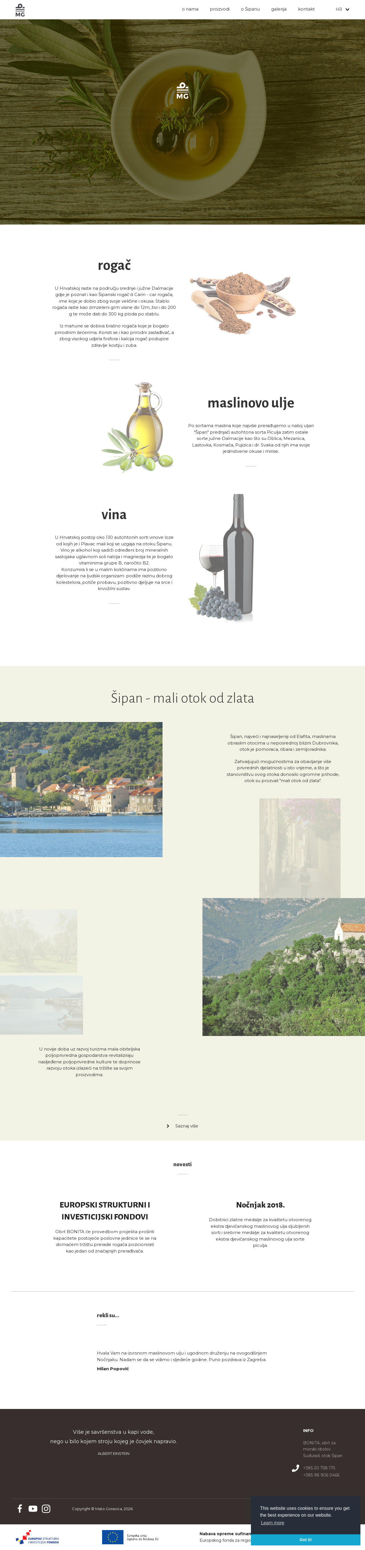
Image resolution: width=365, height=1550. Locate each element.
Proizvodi (220, 9)
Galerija (279, 9)
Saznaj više (186, 1126)
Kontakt (306, 9)
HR (339, 9)
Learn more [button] (272, 1522)
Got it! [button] (306, 1539)
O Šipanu (250, 9)
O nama (190, 9)
